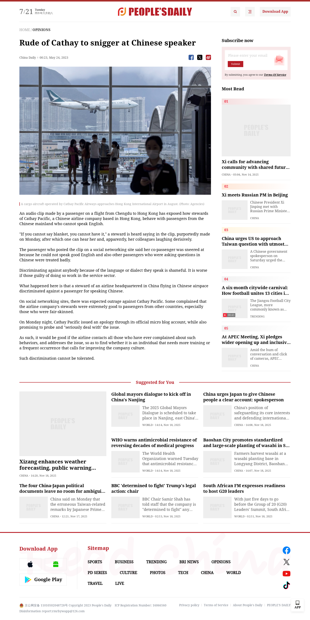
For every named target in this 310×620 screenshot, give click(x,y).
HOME (24, 30)
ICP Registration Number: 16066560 (140, 605)
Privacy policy (189, 605)
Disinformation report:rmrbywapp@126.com (52, 611)
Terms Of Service (275, 74)
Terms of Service (216, 605)
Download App (275, 11)
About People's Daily (247, 605)
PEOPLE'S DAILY (279, 605)
